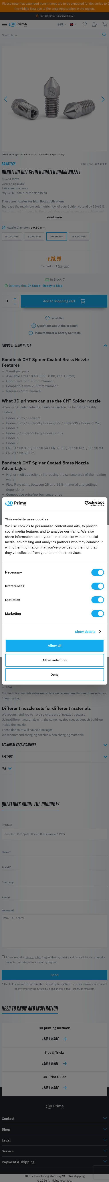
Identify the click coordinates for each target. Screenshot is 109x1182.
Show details (85, 631)
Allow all (54, 645)
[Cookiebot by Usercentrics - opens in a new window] (84, 503)
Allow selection (54, 660)
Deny (54, 674)
